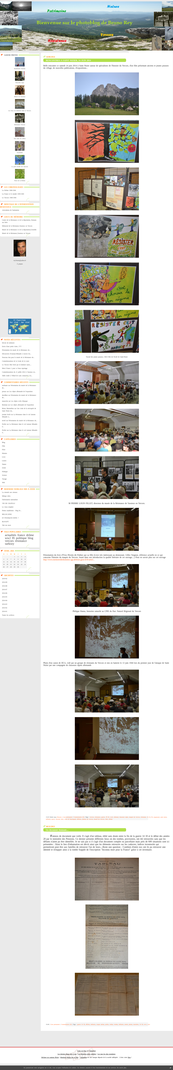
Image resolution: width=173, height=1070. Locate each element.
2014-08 (4, 586)
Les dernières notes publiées (87, 1054)
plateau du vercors (87, 819)
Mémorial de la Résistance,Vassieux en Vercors (17, 226)
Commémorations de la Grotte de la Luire (15, 361)
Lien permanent (67, 817)
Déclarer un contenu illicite (50, 1057)
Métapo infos (6, 496)
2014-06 (4, 593)
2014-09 (4, 582)
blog (30, 538)
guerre (103, 817)
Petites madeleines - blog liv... (12, 510)
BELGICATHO (7, 514)
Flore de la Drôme (19, 180)
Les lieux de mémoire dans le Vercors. (19, 110)
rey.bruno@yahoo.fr (20, 260)
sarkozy (9, 543)
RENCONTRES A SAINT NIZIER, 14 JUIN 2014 (68, 60)
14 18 (148, 817)
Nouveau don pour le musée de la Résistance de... (18, 357)
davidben (5, 395)
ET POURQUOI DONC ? (10, 518)
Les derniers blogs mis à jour (67, 1054)
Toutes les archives (8, 615)
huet (62, 819)
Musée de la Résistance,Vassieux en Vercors (16, 233)
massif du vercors (99, 819)
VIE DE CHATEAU (8, 503)
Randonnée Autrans (19, 68)
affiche (88, 1024)
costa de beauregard (70, 819)
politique (21, 538)
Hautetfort (92, 1051)
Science (4, 475)
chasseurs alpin (123, 817)
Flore (3, 450)
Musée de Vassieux (19, 96)
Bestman (4, 405)
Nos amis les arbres (20, 138)
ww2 (8, 538)
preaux (4, 391)
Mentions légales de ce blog (69, 1057)
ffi (13, 538)
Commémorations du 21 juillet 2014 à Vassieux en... (19, 372)
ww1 (145, 1024)
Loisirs (4, 461)
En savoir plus (121, 1068)
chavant (58, 819)
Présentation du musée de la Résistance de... (16, 350)
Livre (3, 457)
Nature (4, 464)
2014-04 (4, 600)
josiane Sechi (6, 414)
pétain (130, 1024)
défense (79, 819)
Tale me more (6, 525)
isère (106, 819)
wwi (148, 1024)
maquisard (156, 817)
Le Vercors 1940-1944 (9, 198)
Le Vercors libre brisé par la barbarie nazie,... (16, 365)
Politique (5, 471)
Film (3, 446)
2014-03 (4, 604)
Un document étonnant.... (57, 830)
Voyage (4, 479)
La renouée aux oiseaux (9, 492)
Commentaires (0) (79, 817)
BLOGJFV (5, 522)
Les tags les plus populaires (106, 1054)
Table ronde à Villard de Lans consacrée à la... (17, 376)
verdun (116, 1024)
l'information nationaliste (10, 500)
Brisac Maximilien (8, 408)
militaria (93, 1024)
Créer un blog (81, 1051)
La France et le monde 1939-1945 (13, 194)
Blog (3, 442)
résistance (21, 540)
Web (3, 482)
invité (4, 420)
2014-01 (4, 611)
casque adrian (100, 1024)
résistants (143, 817)
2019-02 (4, 578)
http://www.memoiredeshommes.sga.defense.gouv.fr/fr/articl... (69, 560)
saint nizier (163, 817)
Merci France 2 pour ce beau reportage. (15, 368)
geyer (53, 819)
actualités (10, 535)
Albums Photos (11, 55)
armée (126, 1024)
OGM (4, 468)
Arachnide (20, 152)
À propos (20, 264)
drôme (30, 535)
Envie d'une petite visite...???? (11, 346)
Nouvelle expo (20, 82)
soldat (111, 1024)
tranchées (136, 1024)
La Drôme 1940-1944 (9, 190)
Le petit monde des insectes (20, 166)
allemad (116, 817)
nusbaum (5, 385)
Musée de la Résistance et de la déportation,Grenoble (19, 230)
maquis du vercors (134, 817)
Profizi (4, 424)
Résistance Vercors (19, 124)
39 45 (107, 817)
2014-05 (4, 597)
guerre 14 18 (81, 1024)
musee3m (5, 401)
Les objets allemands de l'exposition (21, 391)
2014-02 (4, 608)
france (21, 535)
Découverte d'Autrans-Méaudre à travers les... (16, 354)
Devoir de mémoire (8, 343)
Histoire (4, 453)
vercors (9, 540)
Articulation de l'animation (10, 210)
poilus (107, 1024)
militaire (48, 819)
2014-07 (4, 589)
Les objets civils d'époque (19, 401)
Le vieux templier (7, 507)
